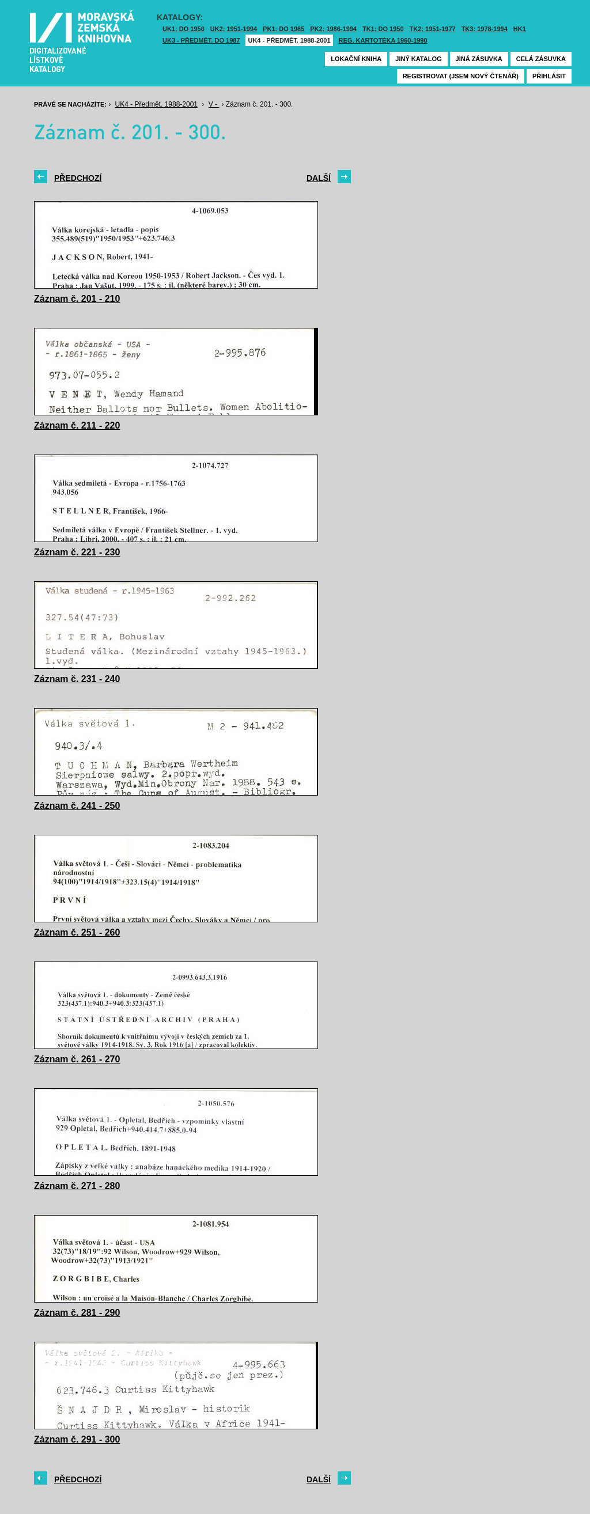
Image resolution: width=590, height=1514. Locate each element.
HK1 (519, 28)
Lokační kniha (356, 58)
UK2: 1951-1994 (233, 28)
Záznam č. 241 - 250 (77, 806)
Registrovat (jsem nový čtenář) (461, 76)
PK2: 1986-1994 (333, 28)
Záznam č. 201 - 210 (77, 299)
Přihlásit (549, 76)
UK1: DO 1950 (183, 28)
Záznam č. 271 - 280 (77, 1186)
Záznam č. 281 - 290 (77, 1313)
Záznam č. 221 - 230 (77, 552)
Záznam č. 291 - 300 (77, 1439)
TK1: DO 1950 (383, 28)
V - (214, 104)
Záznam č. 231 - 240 (77, 679)
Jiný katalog (418, 58)
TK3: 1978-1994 (485, 28)
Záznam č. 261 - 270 (77, 1059)
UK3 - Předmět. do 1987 (201, 40)
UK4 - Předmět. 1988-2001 (289, 40)
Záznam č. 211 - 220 (77, 425)
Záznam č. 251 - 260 (77, 932)
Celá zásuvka (541, 58)
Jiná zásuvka (479, 58)
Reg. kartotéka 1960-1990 (383, 40)
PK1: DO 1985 (283, 28)
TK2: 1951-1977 (433, 28)
